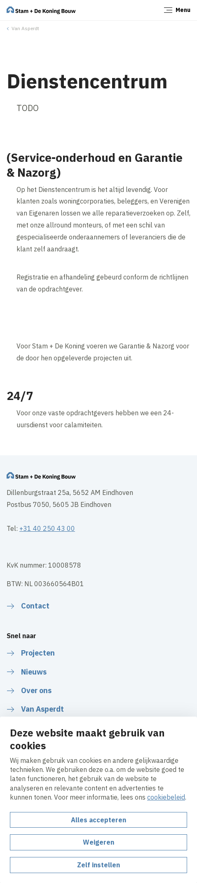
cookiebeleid (166, 797)
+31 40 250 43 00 (47, 528)
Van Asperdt (25, 28)
